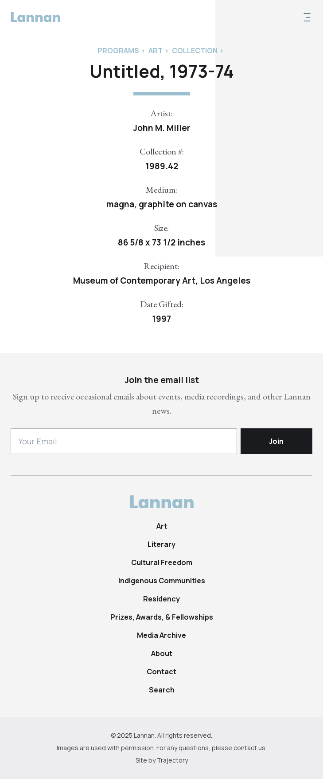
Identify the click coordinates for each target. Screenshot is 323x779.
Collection (195, 50)
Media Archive (161, 635)
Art (161, 526)
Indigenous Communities (161, 580)
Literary (161, 544)
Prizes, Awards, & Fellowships (161, 617)
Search (162, 690)
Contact (161, 671)
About (161, 653)
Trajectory (172, 760)
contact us (249, 747)
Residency (161, 599)
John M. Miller (162, 128)
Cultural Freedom (161, 562)
